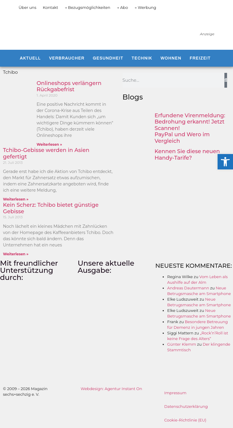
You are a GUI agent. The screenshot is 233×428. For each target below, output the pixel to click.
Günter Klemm (181, 344)
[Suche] (225, 80)
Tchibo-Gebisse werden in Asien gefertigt (46, 153)
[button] (225, 161)
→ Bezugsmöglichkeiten (87, 7)
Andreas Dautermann (188, 288)
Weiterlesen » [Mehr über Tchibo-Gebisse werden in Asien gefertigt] (15, 199)
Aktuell (30, 58)
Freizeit (200, 58)
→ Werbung (145, 7)
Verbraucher (66, 58)
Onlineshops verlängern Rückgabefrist (69, 86)
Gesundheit (108, 58)
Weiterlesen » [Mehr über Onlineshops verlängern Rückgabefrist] (49, 144)
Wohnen (171, 58)
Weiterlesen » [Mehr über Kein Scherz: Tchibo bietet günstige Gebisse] (15, 254)
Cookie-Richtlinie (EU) (185, 420)
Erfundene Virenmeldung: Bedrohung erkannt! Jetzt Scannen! (190, 122)
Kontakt (50, 7)
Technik (141, 58)
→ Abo (122, 7)
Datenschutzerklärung (186, 406)
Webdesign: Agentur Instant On (111, 388)
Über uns (27, 7)
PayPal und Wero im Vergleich (182, 137)
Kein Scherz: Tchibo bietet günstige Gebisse (51, 208)
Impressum (175, 392)
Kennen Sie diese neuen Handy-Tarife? (187, 154)
